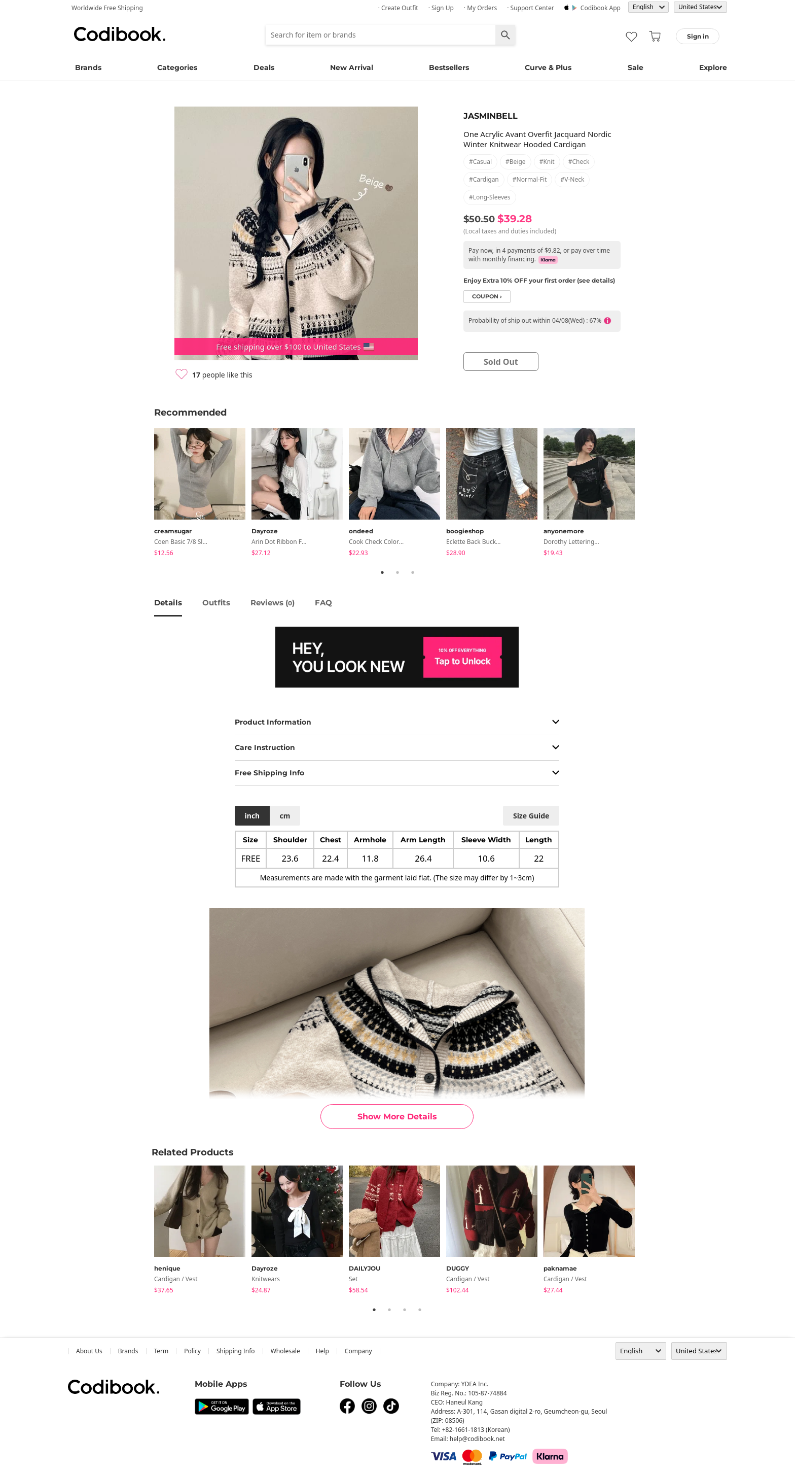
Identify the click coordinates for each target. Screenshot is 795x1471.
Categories (177, 67)
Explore (713, 67)
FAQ (323, 602)
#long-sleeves (490, 197)
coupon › (487, 296)
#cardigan (484, 179)
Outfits (216, 602)
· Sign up (441, 8)
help (322, 1351)
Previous (146, 494)
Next (648, 494)
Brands (88, 67)
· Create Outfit (398, 8)
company (358, 1351)
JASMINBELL (490, 116)
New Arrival (351, 67)
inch (252, 815)
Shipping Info (235, 1351)
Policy (192, 1351)
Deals (264, 67)
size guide (531, 815)
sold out (501, 361)
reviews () (272, 602)
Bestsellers (449, 67)
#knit (547, 161)
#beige (515, 161)
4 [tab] (420, 1310)
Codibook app (601, 8)
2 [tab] (397, 572)
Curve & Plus (548, 67)
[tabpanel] (202, 494)
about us (89, 1351)
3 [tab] (413, 572)
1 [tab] (382, 572)
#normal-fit (530, 179)
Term (161, 1351)
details (168, 602)
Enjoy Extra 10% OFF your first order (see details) (539, 280)
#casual (480, 161)
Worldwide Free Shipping (107, 8)
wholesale (285, 1351)
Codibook (119, 34)
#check (579, 161)
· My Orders (480, 8)
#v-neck (572, 179)
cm (284, 815)
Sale (635, 67)
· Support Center (530, 8)
